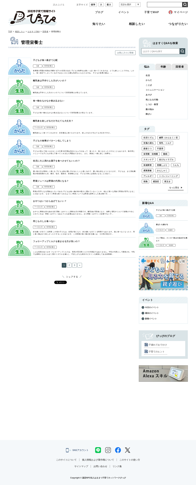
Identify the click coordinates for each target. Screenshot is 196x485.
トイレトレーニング (168, 176)
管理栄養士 (48, 66)
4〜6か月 (161, 230)
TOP (10, 31)
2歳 (37, 146)
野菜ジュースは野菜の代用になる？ (51, 181)
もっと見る (174, 187)
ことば (149, 85)
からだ (149, 80)
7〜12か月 (38, 127)
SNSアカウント (77, 450)
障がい (149, 114)
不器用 (160, 148)
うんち (176, 165)
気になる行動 (152, 100)
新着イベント (151, 319)
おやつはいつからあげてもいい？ (50, 201)
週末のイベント (152, 313)
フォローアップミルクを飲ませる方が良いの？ (56, 241)
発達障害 (147, 165)
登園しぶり (162, 165)
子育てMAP (151, 12)
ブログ (99, 12)
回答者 (45, 31)
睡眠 (165, 154)
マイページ (181, 12)
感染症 (156, 181)
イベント (123, 12)
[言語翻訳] (129, 4)
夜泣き (167, 181)
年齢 (163, 66)
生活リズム (148, 138)
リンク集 (117, 466)
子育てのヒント (157, 351)
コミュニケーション (155, 90)
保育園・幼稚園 (150, 154)
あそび (149, 95)
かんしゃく (162, 170)
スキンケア (148, 159)
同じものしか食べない (44, 221)
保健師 (170, 230)
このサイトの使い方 (129, 459)
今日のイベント (152, 307)
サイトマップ (81, 466)
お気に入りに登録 (125, 53)
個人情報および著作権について (98, 459)
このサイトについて (66, 459)
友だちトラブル (166, 159)
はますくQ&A (34, 31)
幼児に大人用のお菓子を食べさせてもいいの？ (56, 161)
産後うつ (147, 148)
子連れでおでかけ (158, 344)
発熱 (145, 181)
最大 (109, 4)
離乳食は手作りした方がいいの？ (50, 80)
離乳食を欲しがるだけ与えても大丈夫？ (53, 121)
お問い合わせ (100, 466)
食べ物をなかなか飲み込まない (48, 101)
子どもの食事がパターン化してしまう (52, 140)
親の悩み (150, 109)
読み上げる (59, 4)
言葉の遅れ (148, 143)
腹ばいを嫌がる (162, 224)
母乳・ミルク (165, 143)
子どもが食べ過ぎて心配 (45, 60)
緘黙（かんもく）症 (168, 138)
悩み (147, 66)
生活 (148, 75)
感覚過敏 (147, 170)
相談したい (20, 31)
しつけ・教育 (152, 104)
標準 (93, 4)
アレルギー (148, 176)
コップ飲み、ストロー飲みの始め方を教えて (172, 239)
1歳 (37, 66)
